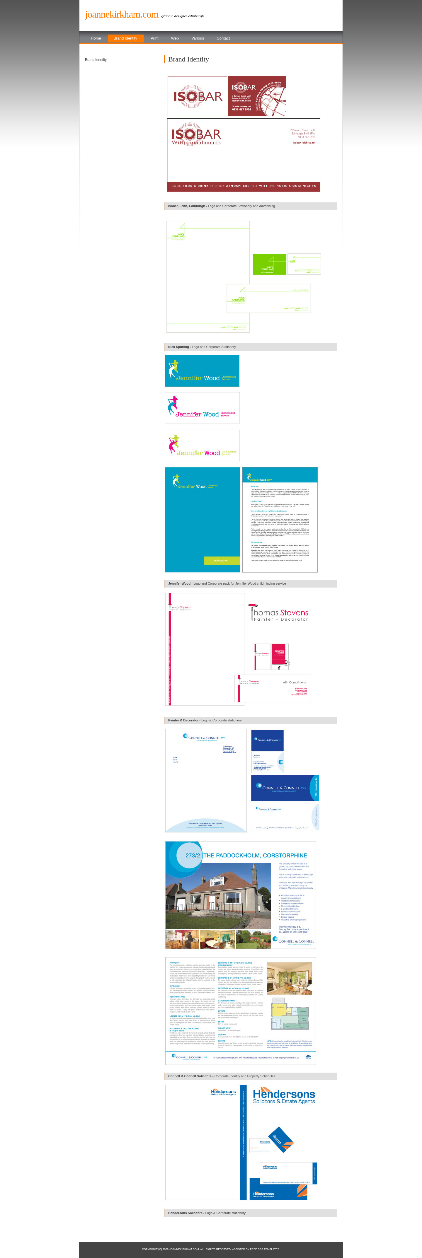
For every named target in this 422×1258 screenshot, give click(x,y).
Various (197, 38)
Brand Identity (125, 38)
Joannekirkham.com (122, 14)
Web (175, 38)
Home (96, 38)
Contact (223, 38)
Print (155, 38)
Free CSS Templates (264, 1249)
